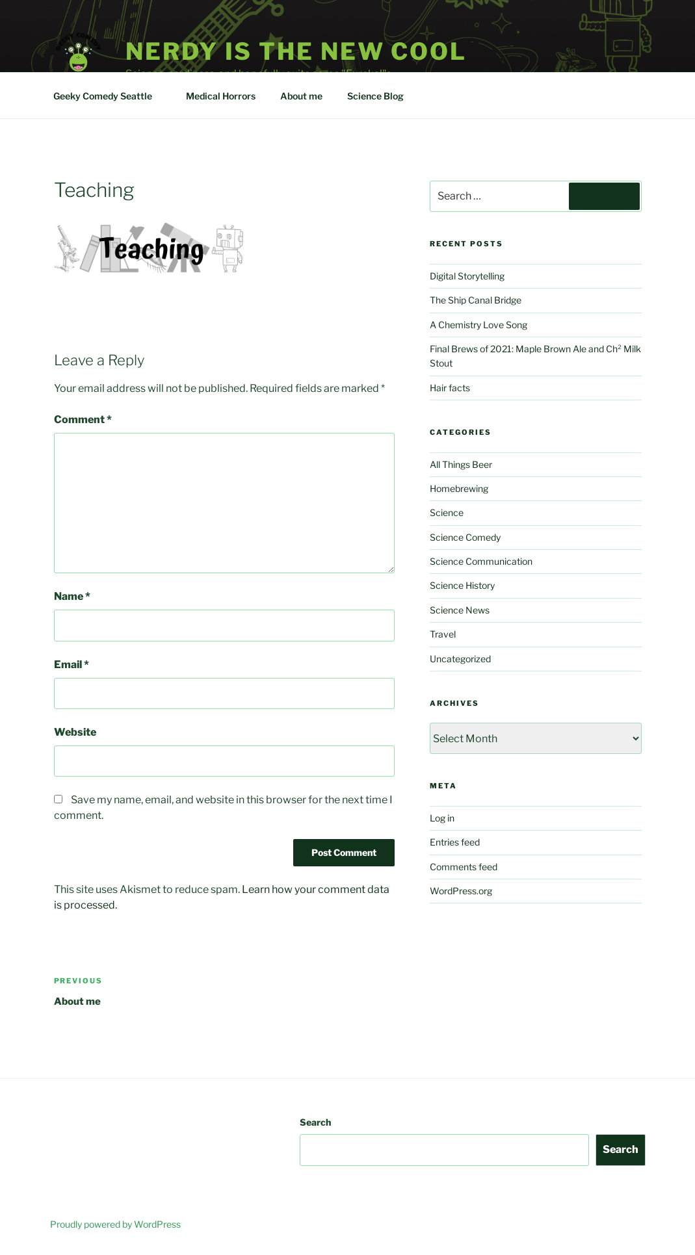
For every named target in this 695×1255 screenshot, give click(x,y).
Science (447, 512)
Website (75, 732)
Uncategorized (460, 658)
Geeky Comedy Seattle (108, 95)
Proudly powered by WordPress (115, 1224)
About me (301, 95)
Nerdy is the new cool (295, 51)
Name (72, 596)
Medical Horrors (221, 95)
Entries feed (455, 841)
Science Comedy (465, 537)
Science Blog (381, 95)
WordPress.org (461, 890)
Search (315, 1122)
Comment (83, 419)
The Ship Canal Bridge (475, 299)
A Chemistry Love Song (478, 324)
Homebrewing (459, 488)
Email (71, 664)
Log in (442, 817)
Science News (460, 609)
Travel (443, 634)
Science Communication (481, 561)
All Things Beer (461, 464)
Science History (462, 585)
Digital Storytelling (467, 275)
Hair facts (450, 387)
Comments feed (463, 866)
